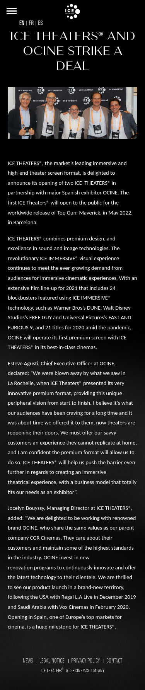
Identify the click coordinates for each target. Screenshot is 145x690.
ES (40, 23)
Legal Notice (51, 661)
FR (31, 23)
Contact (114, 661)
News (28, 661)
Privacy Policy (85, 661)
